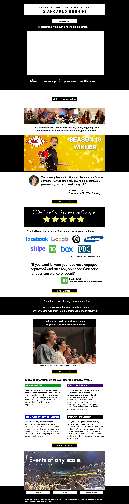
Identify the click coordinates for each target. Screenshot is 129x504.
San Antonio (54, 499)
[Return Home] (91, 492)
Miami (26, 501)
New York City (75, 499)
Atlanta (35, 501)
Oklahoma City (94, 499)
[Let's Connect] (64, 21)
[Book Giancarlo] (64, 291)
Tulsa (100, 499)
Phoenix (82, 499)
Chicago (87, 499)
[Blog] (65, 492)
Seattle (31, 501)
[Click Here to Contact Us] (64, 99)
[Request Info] (64, 202)
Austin (43, 499)
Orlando (61, 499)
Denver (40, 501)
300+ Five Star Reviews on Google (63, 212)
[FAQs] (38, 492)
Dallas (38, 499)
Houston (47, 499)
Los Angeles (67, 499)
